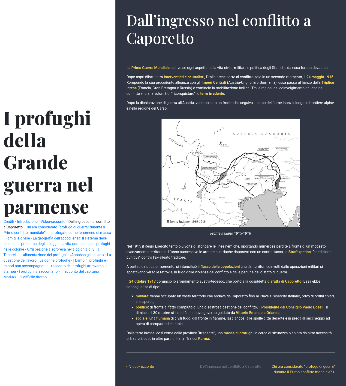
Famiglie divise (18, 238)
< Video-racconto (140, 366)
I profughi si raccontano (39, 271)
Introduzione (28, 221)
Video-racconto (53, 221)
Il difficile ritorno (33, 277)
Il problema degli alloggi (38, 244)
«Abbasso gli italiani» (87, 255)
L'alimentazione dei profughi (44, 255)
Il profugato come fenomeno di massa (80, 232)
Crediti (9, 221)
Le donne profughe (55, 260)
